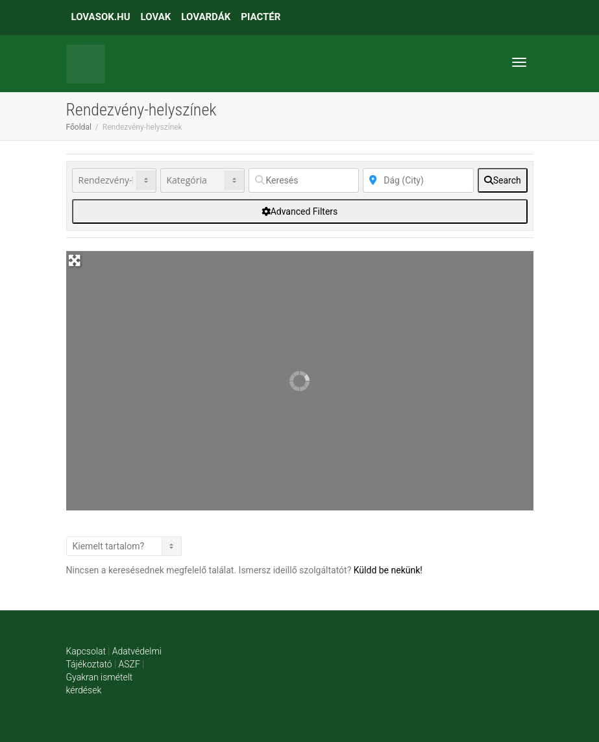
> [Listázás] (124, 546)
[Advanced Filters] (300, 211)
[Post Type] (114, 180)
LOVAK (156, 17)
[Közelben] (418, 180)
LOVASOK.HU (100, 17)
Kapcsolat (86, 651)
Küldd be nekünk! (388, 570)
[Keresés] (304, 180)
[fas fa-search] (502, 180)
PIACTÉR (260, 17)
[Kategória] (202, 180)
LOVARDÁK (205, 17)
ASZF (129, 664)
